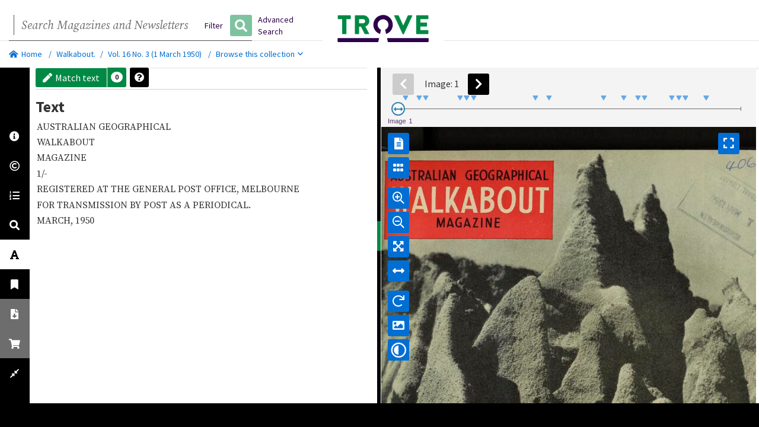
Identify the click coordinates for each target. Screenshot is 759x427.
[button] (116, 77)
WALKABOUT (67, 141)
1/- (43, 173)
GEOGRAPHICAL (135, 126)
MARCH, (56, 246)
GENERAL (155, 188)
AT (104, 188)
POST (191, 188)
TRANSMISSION (93, 217)
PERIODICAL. (67, 230)
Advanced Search (276, 25)
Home (25, 54)
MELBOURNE (67, 202)
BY (136, 217)
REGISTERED (67, 188)
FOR (47, 217)
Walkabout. (75, 54)
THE (121, 188)
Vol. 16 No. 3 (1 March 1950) (155, 54)
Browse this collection (259, 54)
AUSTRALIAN (67, 126)
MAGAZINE (63, 157)
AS (177, 217)
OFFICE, (222, 188)
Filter (214, 25)
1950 (86, 246)
